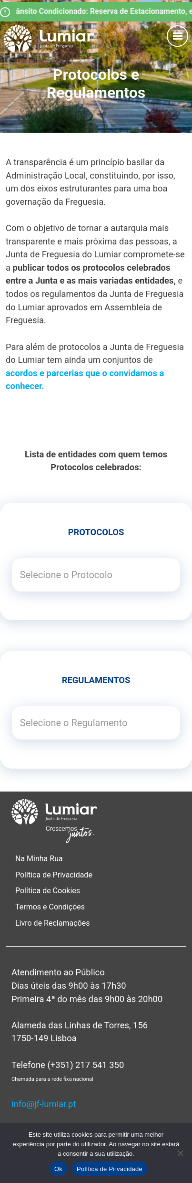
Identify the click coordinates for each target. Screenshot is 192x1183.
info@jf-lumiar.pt (43, 1104)
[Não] (180, 1153)
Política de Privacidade (53, 874)
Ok (58, 1168)
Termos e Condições (51, 906)
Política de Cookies (47, 890)
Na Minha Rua (39, 858)
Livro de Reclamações (52, 923)
